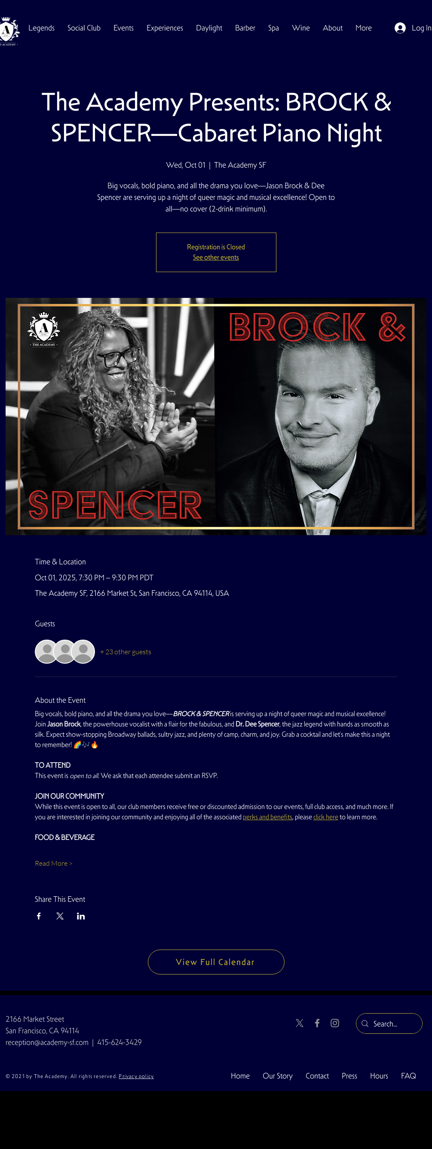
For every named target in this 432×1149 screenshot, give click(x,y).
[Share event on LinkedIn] (81, 916)
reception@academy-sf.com (47, 1042)
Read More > (54, 863)
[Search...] (389, 1024)
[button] (84, 28)
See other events (216, 257)
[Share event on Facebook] (39, 916)
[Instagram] (334, 1023)
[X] (299, 1023)
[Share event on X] (60, 916)
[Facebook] (317, 1023)
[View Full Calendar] (216, 962)
